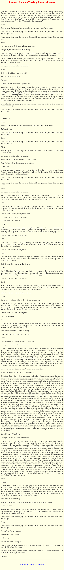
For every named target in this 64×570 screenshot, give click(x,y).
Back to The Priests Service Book (32, 565)
